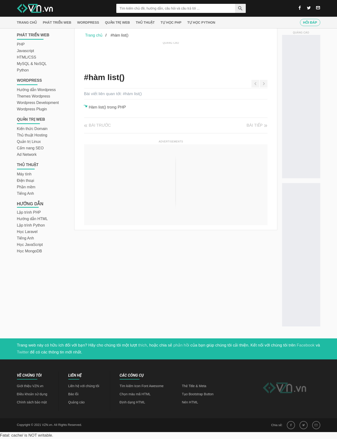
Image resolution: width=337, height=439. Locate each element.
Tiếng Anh (25, 193)
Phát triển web (57, 22)
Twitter (23, 352)
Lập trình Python (31, 225)
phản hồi (181, 345)
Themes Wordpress (33, 96)
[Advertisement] (171, 56)
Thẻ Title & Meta (194, 386)
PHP (21, 44)
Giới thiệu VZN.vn (30, 386)
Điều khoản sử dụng (32, 394)
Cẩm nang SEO (30, 148)
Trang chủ (27, 22)
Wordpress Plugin (32, 109)
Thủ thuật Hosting (32, 135)
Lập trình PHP (29, 212)
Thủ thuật (145, 22)
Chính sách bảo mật (32, 402)
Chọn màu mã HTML (135, 394)
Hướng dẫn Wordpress (36, 90)
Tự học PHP (170, 22)
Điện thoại (25, 181)
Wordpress (88, 22)
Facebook (306, 345)
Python (23, 70)
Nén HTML (190, 402)
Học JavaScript (30, 245)
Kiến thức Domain (32, 129)
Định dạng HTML (132, 402)
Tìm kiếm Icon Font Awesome (142, 386)
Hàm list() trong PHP (107, 107)
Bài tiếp (254, 125)
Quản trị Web (117, 22)
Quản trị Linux (29, 142)
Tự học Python (201, 22)
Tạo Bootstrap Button (198, 394)
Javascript (25, 51)
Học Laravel (27, 232)
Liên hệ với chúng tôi (83, 386)
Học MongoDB (29, 251)
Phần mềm (26, 187)
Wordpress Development (38, 103)
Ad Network (27, 154)
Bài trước (100, 125)
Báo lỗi (73, 394)
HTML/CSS (26, 57)
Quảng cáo (76, 402)
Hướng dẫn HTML (32, 219)
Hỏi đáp (310, 22)
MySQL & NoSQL (32, 64)
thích (142, 345)
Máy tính (24, 174)
